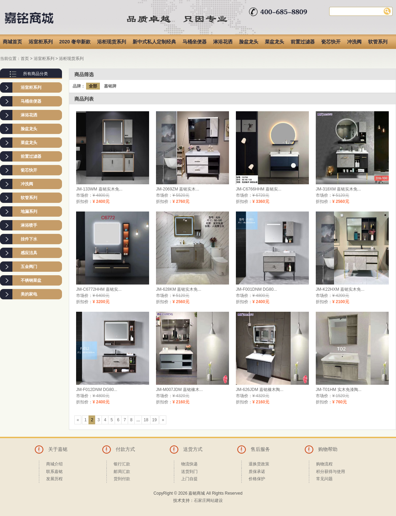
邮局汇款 (122, 471)
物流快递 (189, 464)
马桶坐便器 (195, 41)
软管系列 (377, 41)
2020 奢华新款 (75, 41)
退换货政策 (259, 464)
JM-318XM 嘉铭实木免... (338, 189)
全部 (93, 86)
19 (154, 419)
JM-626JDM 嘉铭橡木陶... (259, 389)
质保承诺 (257, 471)
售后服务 (260, 449)
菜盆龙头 (274, 41)
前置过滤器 (303, 41)
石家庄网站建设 (208, 500)
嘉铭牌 (110, 86)
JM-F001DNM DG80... (256, 289)
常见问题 (324, 478)
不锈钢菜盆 (31, 280)
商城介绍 (54, 464)
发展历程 (54, 478)
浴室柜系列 (41, 41)
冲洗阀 (354, 41)
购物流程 (324, 464)
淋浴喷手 (29, 225)
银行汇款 (122, 464)
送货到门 (189, 471)
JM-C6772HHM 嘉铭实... (99, 289)
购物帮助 (327, 449)
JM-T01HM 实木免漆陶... (339, 389)
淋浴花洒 (222, 41)
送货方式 (192, 449)
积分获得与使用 (330, 471)
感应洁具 (29, 252)
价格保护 (257, 478)
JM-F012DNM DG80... (96, 389)
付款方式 (125, 449)
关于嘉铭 (57, 449)
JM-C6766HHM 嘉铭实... (258, 189)
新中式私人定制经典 (154, 41)
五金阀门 (29, 266)
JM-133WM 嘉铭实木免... (99, 189)
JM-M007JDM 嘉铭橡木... (179, 389)
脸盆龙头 (248, 41)
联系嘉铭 (54, 471)
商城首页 (12, 41)
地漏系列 (29, 211)
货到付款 (122, 478)
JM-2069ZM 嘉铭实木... (177, 189)
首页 (25, 58)
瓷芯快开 (331, 41)
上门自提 (189, 478)
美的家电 (29, 294)
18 (146, 419)
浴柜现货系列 (111, 41)
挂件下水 (29, 239)
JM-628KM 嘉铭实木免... (178, 289)
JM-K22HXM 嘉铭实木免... (340, 289)
